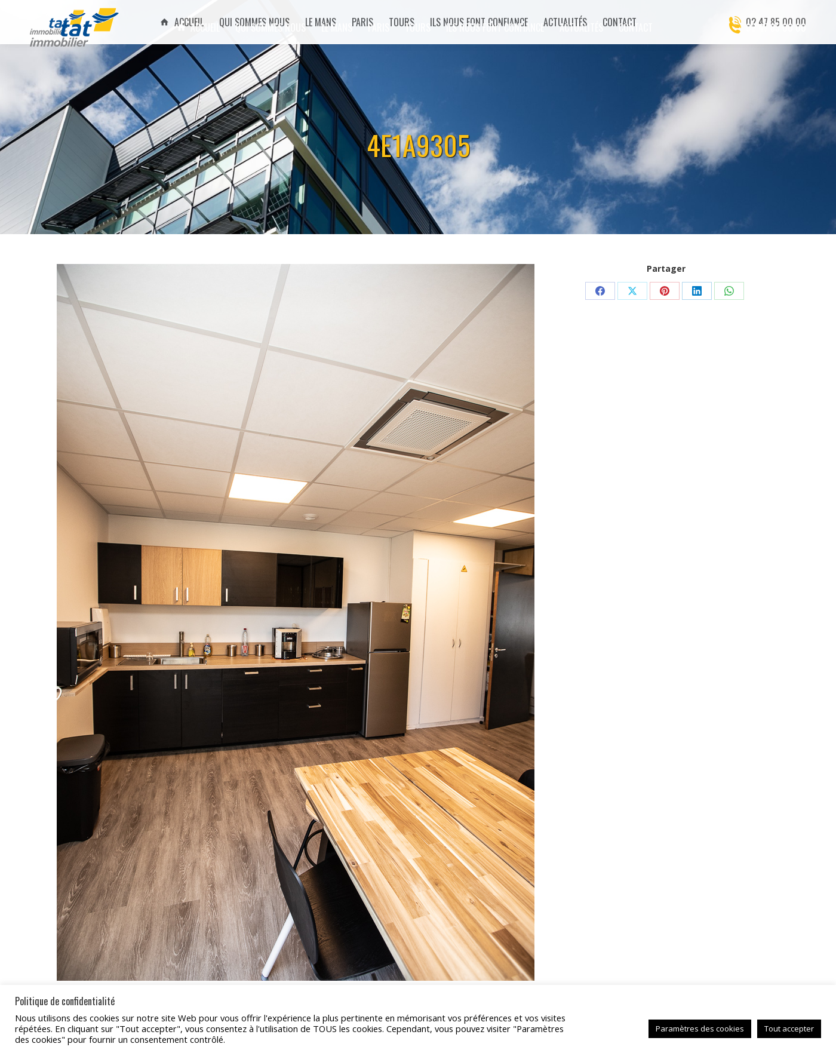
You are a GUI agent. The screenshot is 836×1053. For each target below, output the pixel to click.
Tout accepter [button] (789, 1028)
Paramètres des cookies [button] (700, 1028)
